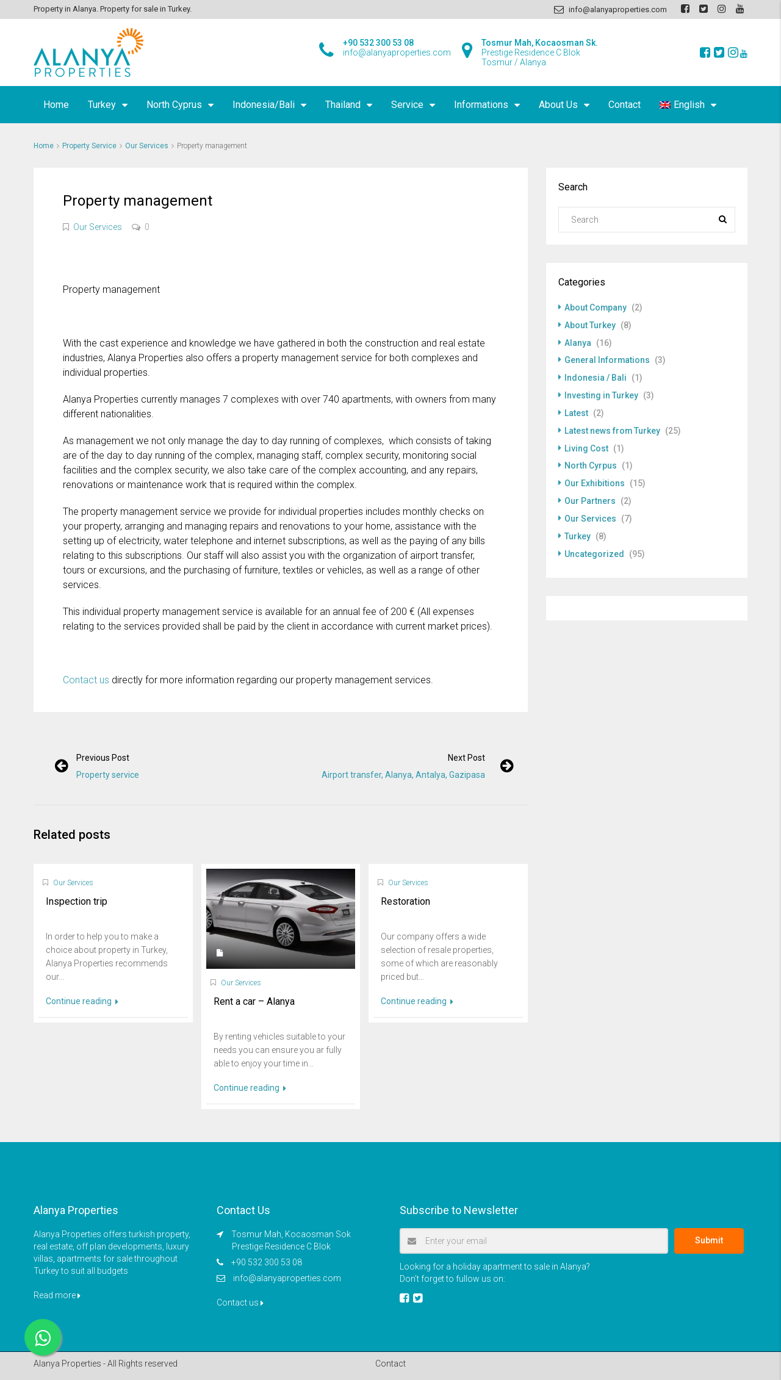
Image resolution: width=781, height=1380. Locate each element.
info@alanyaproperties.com (287, 1278)
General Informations (607, 359)
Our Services (146, 146)
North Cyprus (174, 104)
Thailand (343, 104)
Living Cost (586, 444)
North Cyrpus (590, 461)
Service (407, 104)
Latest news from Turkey (612, 427)
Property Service (89, 146)
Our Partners (590, 495)
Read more (57, 1295)
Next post (465, 758)
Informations (481, 104)
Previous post (103, 758)
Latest (576, 410)
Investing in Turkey (601, 393)
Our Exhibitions (594, 478)
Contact (624, 104)
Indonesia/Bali (263, 104)
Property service (108, 775)
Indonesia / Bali (595, 376)
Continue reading (82, 1001)
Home (56, 104)
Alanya (577, 342)
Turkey (102, 104)
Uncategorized (594, 547)
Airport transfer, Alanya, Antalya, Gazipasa (402, 775)
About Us (558, 104)
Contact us (86, 680)
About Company (595, 307)
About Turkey (590, 324)
